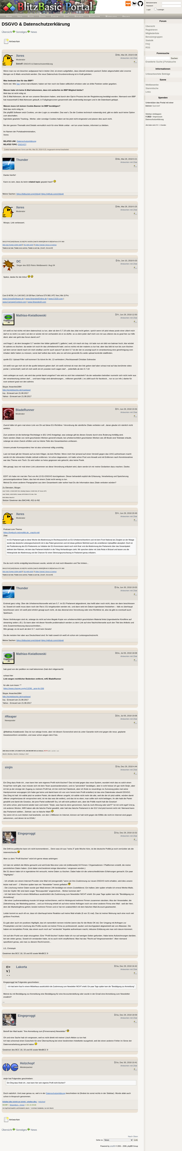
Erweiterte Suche (154, 61)
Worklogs (111, 16)
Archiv (126, 16)
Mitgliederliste (152, 33)
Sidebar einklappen (153, 114)
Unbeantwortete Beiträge (158, 74)
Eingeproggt (26, 833)
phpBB (112, 1146)
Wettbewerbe (152, 84)
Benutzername (151, 3)
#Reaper (11, 716)
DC (18, 261)
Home (9, 16)
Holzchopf (27, 1063)
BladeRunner (25, 410)
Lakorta (21, 967)
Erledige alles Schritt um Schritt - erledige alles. (20, 1102)
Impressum (157, 117)
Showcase (94, 16)
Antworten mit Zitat (128, 58)
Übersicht (7, 32)
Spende (156, 106)
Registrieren (152, 29)
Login (149, 9)
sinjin (9, 767)
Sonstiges (21, 32)
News (34, 32)
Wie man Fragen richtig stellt (12, 245)
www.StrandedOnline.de (36, 298)
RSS (148, 47)
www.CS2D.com (55, 298)
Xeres (20, 55)
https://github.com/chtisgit (52, 194)
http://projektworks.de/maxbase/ (17, 390)
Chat (66, 16)
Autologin (160, 9)
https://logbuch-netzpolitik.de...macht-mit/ (21, 532)
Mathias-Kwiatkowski (31, 315)
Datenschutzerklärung (26, 141)
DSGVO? (22, 144)
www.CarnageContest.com (14, 302)
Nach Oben (133, 1136)
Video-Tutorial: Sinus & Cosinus (46, 245)
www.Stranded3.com (37, 302)
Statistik (149, 40)
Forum (54, 16)
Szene (42, 16)
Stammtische (152, 88)
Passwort (149, 6)
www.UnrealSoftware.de (13, 298)
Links (148, 92)
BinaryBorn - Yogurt (17, 1105)
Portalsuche (170, 61)
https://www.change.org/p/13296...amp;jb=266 (23, 688)
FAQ (148, 44)
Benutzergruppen (154, 37)
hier (18, 84)
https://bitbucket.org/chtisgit (28, 194)
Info (20, 16)
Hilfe (31, 16)
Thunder (22, 160)
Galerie (79, 16)
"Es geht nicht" (28, 245)
